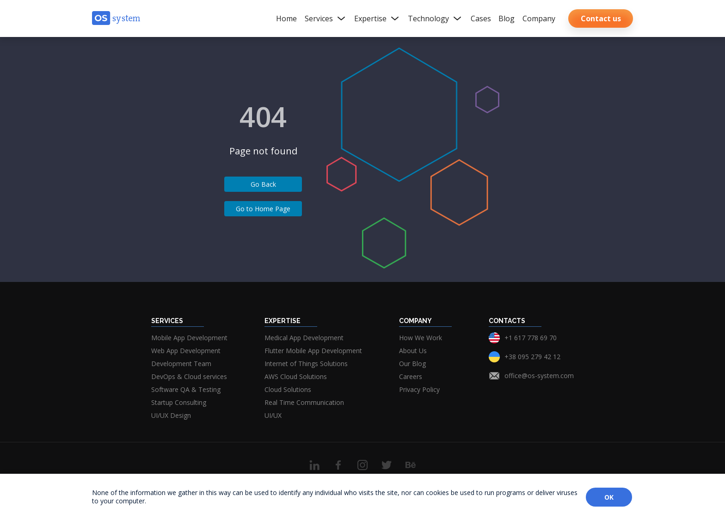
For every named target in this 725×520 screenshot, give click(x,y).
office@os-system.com (539, 375)
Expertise (377, 18)
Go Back (263, 184)
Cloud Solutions (287, 389)
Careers (410, 376)
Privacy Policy (419, 389)
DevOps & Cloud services (189, 376)
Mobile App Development (189, 337)
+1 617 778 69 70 (530, 337)
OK (609, 497)
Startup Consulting (178, 402)
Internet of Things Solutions (306, 363)
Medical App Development (304, 337)
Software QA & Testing (186, 389)
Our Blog (412, 363)
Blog (506, 18)
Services (326, 18)
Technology (435, 18)
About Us (413, 350)
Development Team (181, 363)
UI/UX (273, 415)
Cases (481, 18)
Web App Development (186, 350)
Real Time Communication (304, 402)
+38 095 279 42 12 (532, 356)
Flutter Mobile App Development (313, 350)
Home (286, 18)
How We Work (420, 337)
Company (538, 18)
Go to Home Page (263, 208)
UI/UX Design (171, 415)
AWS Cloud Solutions (295, 376)
